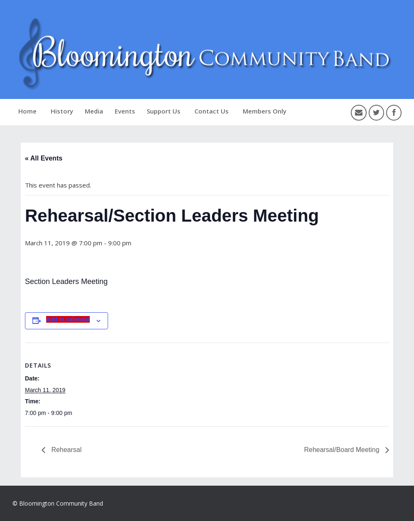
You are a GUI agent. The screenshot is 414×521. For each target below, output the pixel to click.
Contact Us (212, 111)
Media (94, 111)
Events (125, 111)
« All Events (43, 158)
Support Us (163, 111)
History (62, 111)
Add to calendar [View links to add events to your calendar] (68, 319)
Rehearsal (65, 449)
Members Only (264, 111)
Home (27, 111)
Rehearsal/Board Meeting (342, 449)
